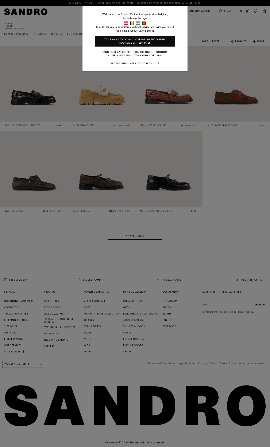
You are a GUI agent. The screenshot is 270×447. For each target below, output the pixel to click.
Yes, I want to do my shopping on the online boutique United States (135, 41)
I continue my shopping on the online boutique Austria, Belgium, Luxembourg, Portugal (135, 54)
